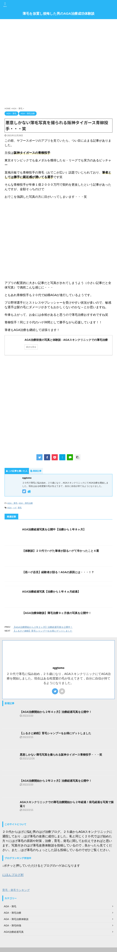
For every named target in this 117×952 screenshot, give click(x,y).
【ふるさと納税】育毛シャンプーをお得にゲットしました (42, 631)
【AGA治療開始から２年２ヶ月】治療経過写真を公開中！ (43, 627)
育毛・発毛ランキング (16, 890)
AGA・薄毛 (12, 503)
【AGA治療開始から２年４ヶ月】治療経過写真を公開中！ (56, 711)
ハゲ (15, 508)
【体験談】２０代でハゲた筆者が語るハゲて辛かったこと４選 (60, 550)
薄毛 (20, 508)
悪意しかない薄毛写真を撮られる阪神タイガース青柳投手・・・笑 (61, 754)
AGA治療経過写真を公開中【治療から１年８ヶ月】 (54, 529)
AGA (9, 508)
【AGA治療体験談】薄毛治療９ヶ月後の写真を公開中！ (56, 613)
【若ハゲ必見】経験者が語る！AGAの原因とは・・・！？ (58, 572)
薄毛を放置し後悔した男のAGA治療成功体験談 (58, 13)
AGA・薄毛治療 (26, 503)
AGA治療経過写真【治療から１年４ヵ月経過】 (51, 591)
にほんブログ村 (13, 874)
